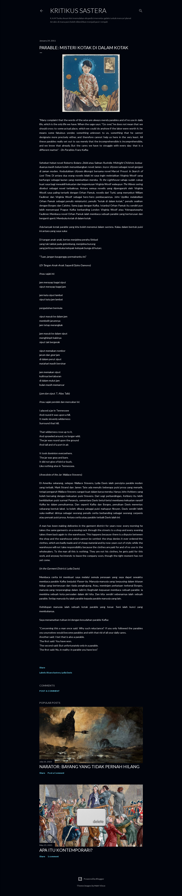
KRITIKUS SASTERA (78, 10)
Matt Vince (99, 885)
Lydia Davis (66, 672)
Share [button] (42, 667)
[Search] (141, 9)
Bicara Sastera (54, 672)
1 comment (53, 856)
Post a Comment (49, 691)
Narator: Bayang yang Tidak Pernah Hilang (89, 766)
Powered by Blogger (91, 879)
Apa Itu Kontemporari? (66, 850)
